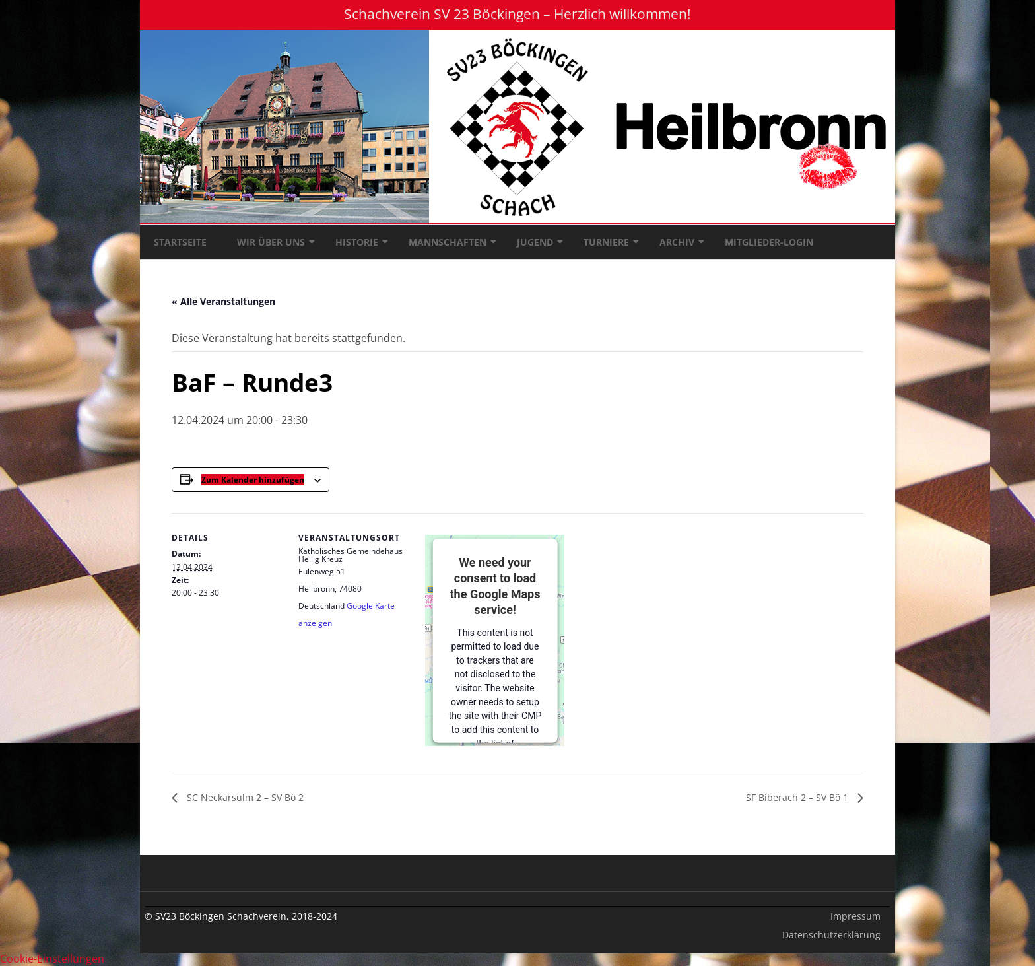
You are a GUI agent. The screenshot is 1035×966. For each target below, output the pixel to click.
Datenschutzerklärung (831, 934)
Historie (356, 242)
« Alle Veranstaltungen (223, 301)
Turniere (606, 242)
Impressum (855, 916)
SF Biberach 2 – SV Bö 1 (798, 797)
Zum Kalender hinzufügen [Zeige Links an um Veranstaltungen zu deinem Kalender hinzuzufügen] (252, 479)
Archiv (676, 242)
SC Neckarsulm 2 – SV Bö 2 (244, 797)
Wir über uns (271, 242)
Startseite (180, 242)
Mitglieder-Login (769, 242)
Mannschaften (447, 242)
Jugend (535, 242)
